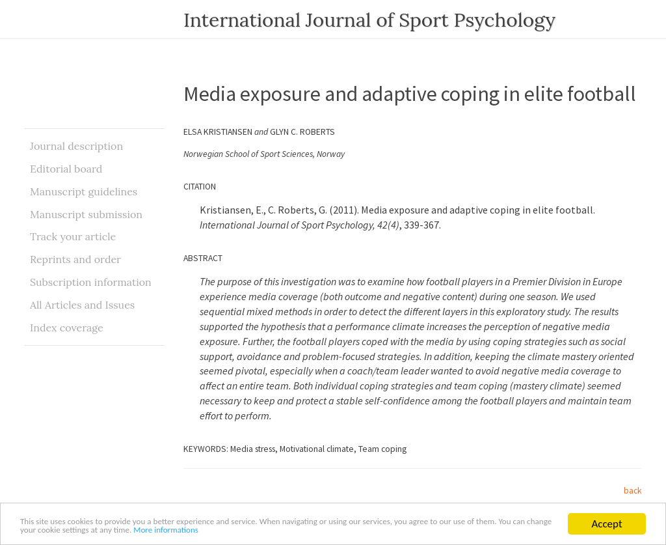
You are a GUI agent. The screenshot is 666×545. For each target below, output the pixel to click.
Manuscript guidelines (83, 191)
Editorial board (66, 168)
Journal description (76, 145)
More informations (370, 530)
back (633, 490)
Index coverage (66, 327)
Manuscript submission (86, 214)
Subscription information (91, 281)
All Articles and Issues (82, 304)
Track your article (73, 236)
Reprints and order (75, 259)
